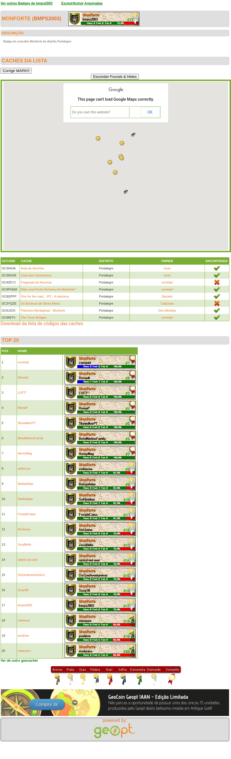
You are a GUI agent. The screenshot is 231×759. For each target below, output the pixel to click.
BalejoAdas (25, 483)
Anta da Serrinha (32, 268)
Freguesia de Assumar (36, 282)
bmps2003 (47, 18)
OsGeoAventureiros (31, 574)
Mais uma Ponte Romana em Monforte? (48, 289)
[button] (110, 162)
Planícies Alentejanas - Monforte (43, 310)
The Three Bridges (33, 317)
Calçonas (167, 303)
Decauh (167, 296)
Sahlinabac (25, 499)
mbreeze (24, 620)
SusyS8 (23, 590)
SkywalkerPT (27, 423)
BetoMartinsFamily (30, 438)
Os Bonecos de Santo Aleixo (40, 303)
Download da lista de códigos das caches (42, 323)
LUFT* (22, 392)
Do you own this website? (91, 112)
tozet (167, 268)
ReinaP (23, 407)
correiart (167, 282)
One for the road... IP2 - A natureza (45, 296)
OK (149, 112)
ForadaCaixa (26, 514)
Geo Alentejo (167, 310)
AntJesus (24, 529)
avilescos (24, 468)
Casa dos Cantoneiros (36, 275)
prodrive (23, 635)
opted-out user (28, 559)
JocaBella (24, 544)
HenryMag (25, 453)
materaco (24, 650)
